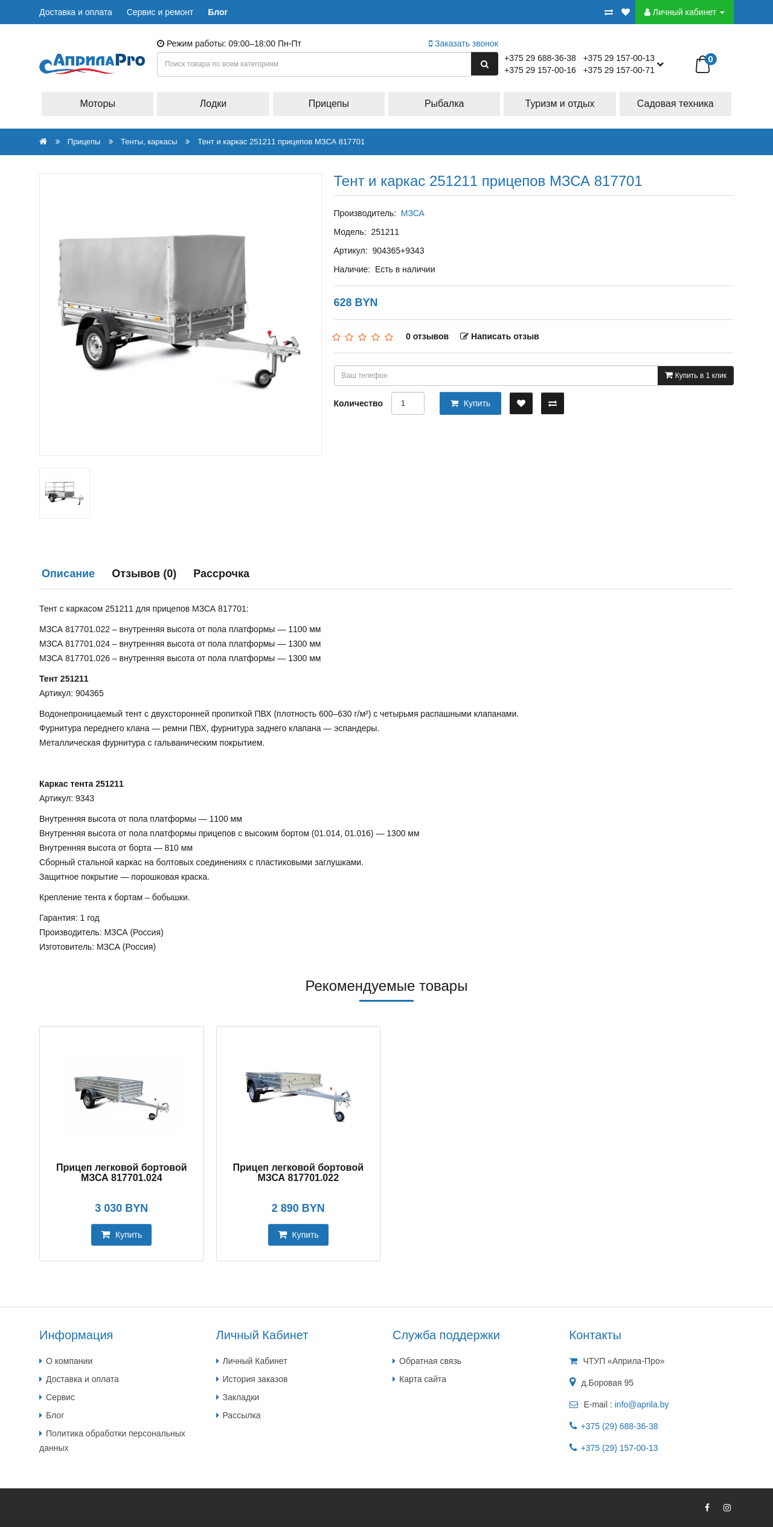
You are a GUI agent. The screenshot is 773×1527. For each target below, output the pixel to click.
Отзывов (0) (144, 574)
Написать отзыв (499, 336)
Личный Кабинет (255, 1361)
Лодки (213, 103)
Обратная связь (430, 1361)
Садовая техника (675, 103)
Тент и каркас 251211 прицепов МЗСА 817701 (281, 141)
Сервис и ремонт (160, 12)
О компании (69, 1361)
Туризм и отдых (560, 103)
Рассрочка (221, 574)
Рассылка (242, 1415)
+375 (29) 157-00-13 (619, 1448)
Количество (358, 403)
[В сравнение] (552, 403)
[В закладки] (521, 403)
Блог (218, 12)
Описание (68, 574)
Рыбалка (444, 103)
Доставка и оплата (75, 12)
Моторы (97, 103)
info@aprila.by (642, 1404)
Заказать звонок (463, 43)
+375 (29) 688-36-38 (619, 1426)
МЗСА (413, 213)
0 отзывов (427, 336)
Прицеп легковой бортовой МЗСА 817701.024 (121, 1172)
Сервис (60, 1397)
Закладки (241, 1397)
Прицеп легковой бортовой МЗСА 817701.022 (298, 1172)
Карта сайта (422, 1379)
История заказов (255, 1379)
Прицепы (329, 103)
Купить (470, 403)
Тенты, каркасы (149, 141)
